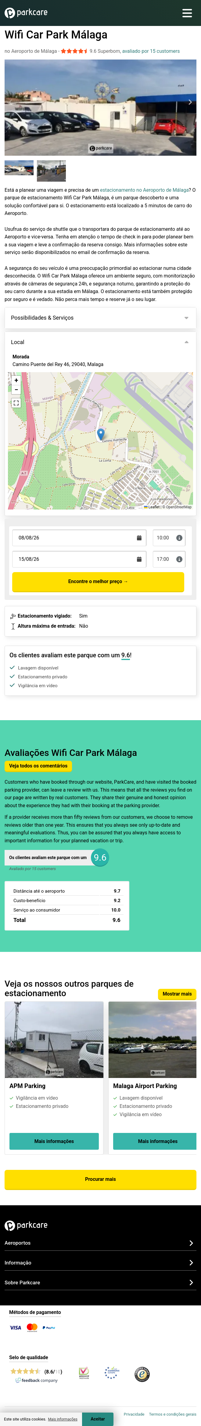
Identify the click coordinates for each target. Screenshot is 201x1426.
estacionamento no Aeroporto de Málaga (144, 190)
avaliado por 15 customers (151, 51)
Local (17, 342)
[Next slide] (190, 102)
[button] (101, 434)
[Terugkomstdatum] (79, 537)
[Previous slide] (11, 102)
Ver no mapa (30, 397)
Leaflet (152, 507)
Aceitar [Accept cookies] (98, 1419)
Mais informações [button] (62, 1419)
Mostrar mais (177, 994)
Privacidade (134, 1414)
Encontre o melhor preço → (98, 581)
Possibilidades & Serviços (42, 317)
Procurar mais (100, 1179)
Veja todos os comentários (38, 766)
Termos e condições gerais (172, 1414)
